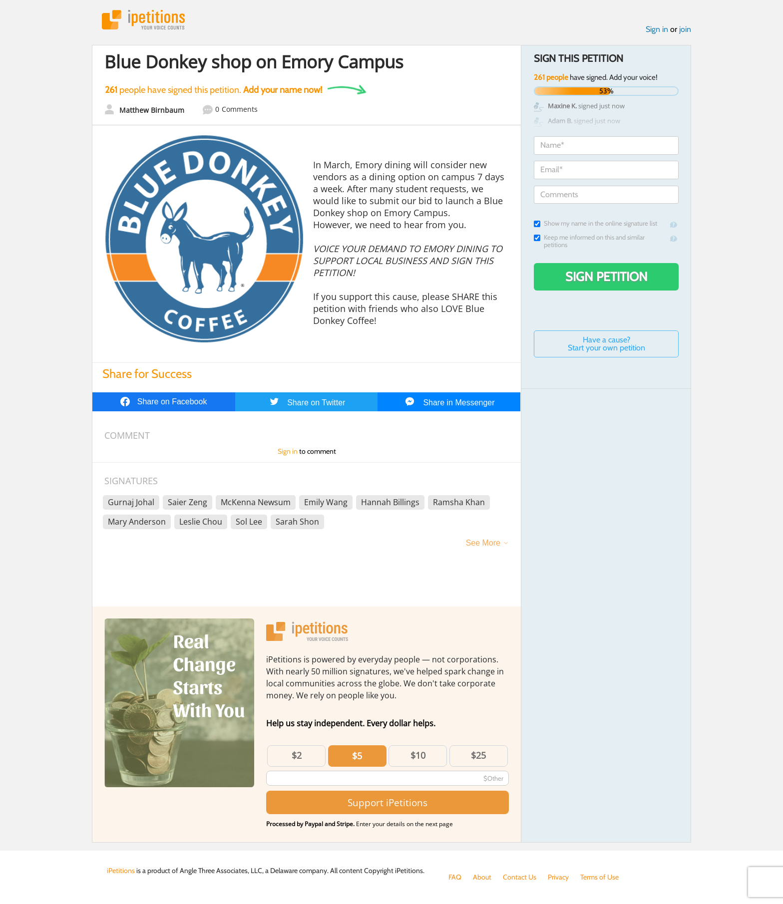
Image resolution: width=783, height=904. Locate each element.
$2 (297, 755)
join (685, 29)
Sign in (657, 29)
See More (483, 543)
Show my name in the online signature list (595, 223)
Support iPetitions (387, 802)
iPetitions (143, 19)
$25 (478, 755)
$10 (417, 755)
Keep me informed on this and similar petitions (589, 241)
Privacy (558, 877)
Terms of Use (599, 877)
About (482, 877)
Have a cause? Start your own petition (606, 343)
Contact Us (519, 877)
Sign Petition (606, 276)
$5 (357, 756)
